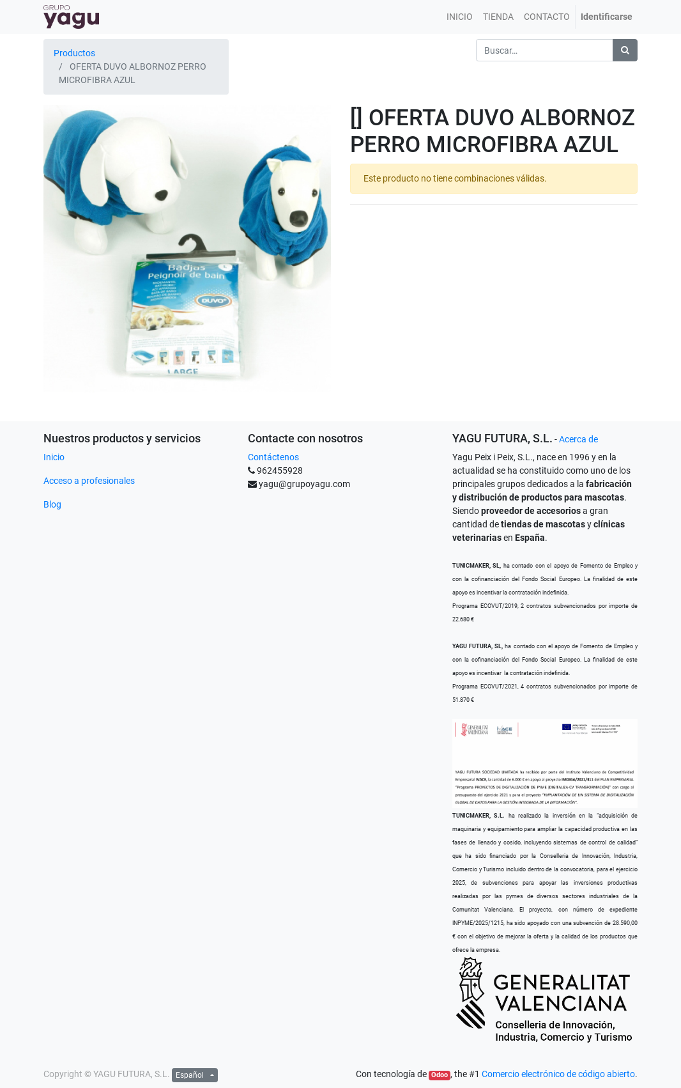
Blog (52, 504)
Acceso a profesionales (89, 481)
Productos (74, 53)
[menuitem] (459, 17)
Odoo (439, 1075)
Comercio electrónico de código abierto (558, 1074)
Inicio (54, 457)
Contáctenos (273, 457)
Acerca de (578, 439)
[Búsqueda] (625, 50)
